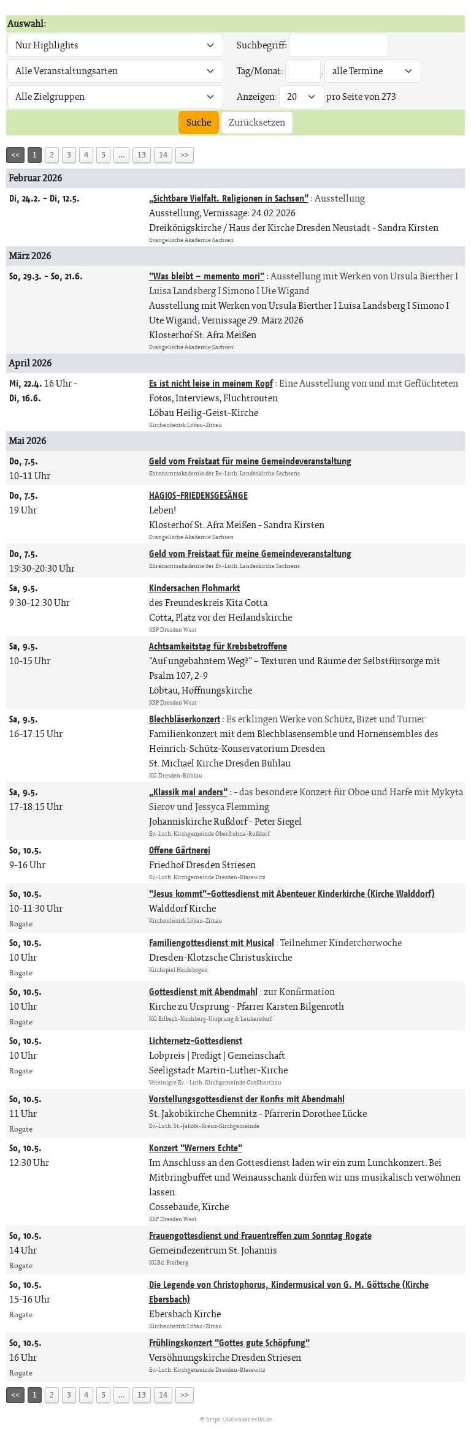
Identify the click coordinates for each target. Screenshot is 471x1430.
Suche (198, 122)
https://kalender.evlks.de (239, 1419)
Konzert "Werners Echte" (195, 1147)
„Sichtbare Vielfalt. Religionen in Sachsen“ (228, 198)
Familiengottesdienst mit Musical (211, 942)
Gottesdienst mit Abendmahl (203, 991)
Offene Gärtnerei (179, 850)
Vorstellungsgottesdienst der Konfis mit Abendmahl (247, 1098)
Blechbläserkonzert (184, 719)
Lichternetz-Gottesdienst (195, 1040)
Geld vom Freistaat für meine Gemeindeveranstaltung (250, 461)
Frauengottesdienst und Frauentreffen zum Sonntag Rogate (260, 1235)
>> (184, 155)
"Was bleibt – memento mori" (206, 276)
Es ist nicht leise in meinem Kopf (211, 383)
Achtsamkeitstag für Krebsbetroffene (218, 646)
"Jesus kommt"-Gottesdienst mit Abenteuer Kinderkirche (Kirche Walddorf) (292, 893)
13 (141, 155)
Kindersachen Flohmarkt (194, 587)
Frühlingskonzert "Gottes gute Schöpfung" (229, 1342)
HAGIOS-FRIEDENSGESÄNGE (198, 495)
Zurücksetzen (257, 122)
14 (163, 155)
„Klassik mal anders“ (188, 791)
